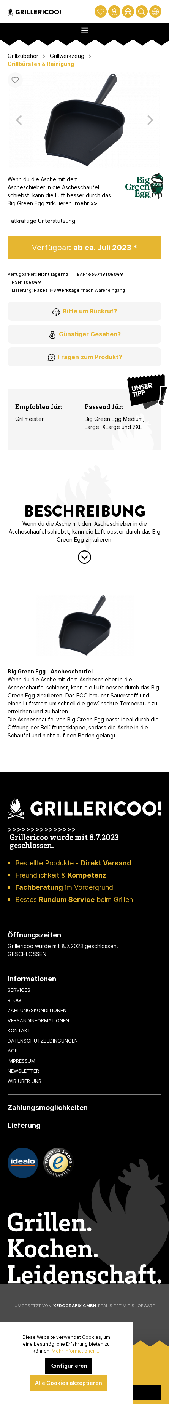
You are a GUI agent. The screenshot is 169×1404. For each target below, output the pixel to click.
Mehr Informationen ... (76, 1351)
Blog (14, 1000)
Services (19, 990)
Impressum (21, 1061)
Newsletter (23, 1071)
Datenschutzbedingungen (43, 1041)
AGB (13, 1050)
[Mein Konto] (114, 11)
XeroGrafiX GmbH (74, 1305)
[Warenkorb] (128, 11)
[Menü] (84, 28)
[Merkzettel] (101, 11)
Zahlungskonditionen (37, 1010)
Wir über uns (24, 1081)
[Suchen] (142, 11)
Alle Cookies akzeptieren (68, 1383)
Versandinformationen (38, 1020)
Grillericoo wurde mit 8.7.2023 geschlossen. (64, 842)
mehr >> (86, 203)
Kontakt (19, 1030)
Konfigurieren (68, 1365)
